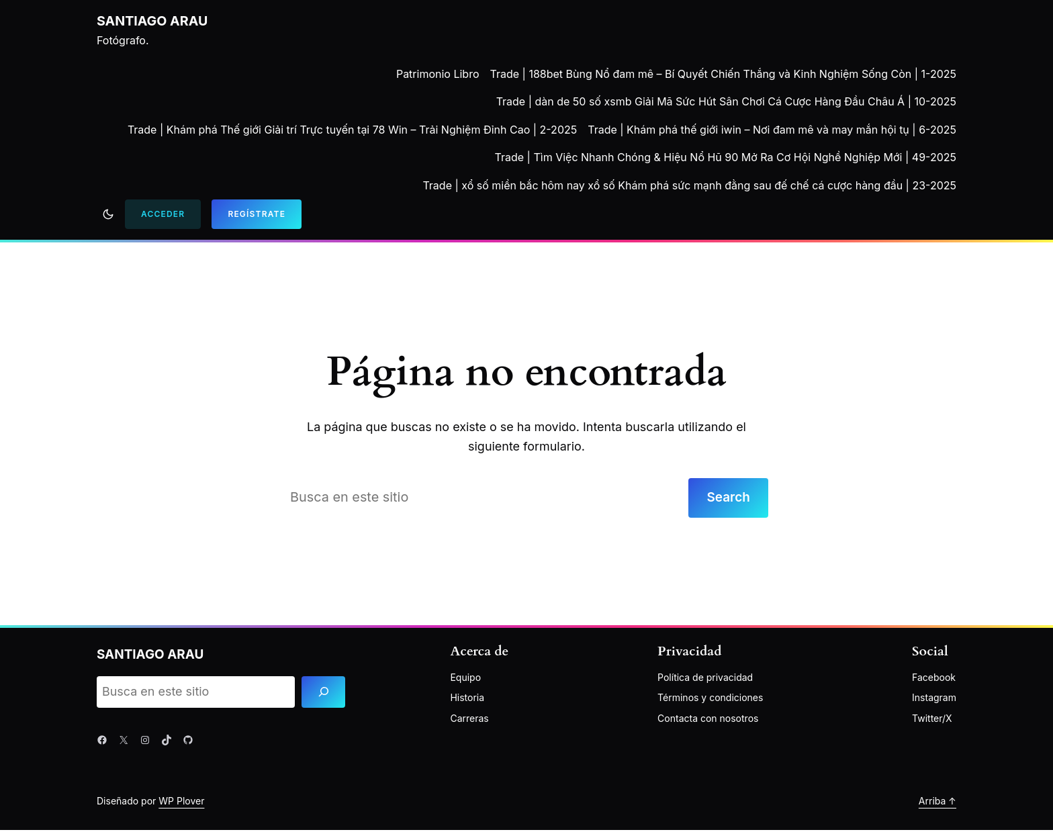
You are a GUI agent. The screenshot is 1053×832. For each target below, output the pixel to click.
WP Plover (181, 802)
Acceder (163, 214)
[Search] (323, 694)
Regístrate (256, 214)
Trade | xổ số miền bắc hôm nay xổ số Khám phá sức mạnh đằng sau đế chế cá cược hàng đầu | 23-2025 (689, 185)
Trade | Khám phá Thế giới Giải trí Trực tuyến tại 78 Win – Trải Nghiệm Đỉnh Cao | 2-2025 (352, 129)
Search (726, 498)
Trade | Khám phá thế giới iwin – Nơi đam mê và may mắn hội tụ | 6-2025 (772, 129)
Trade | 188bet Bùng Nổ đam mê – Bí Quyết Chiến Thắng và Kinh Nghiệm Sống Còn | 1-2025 (723, 74)
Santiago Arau (153, 21)
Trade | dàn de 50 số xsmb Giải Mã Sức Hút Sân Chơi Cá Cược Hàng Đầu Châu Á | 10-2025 (726, 101)
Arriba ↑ (937, 802)
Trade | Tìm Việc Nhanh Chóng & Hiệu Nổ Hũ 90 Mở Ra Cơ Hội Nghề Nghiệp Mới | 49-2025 (725, 157)
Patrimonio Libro (437, 74)
